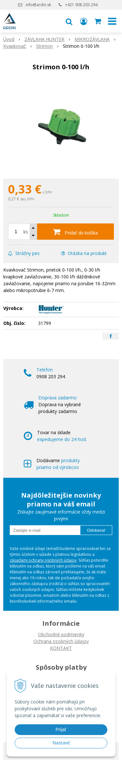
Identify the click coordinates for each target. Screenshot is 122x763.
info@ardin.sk (38, 4)
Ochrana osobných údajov (61, 641)
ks (25, 232)
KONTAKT (61, 648)
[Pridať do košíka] (75, 231)
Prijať (61, 729)
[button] (69, 21)
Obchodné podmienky (61, 634)
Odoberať (96, 530)
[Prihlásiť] (83, 21)
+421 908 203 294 (81, 4)
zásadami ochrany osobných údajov (43, 560)
